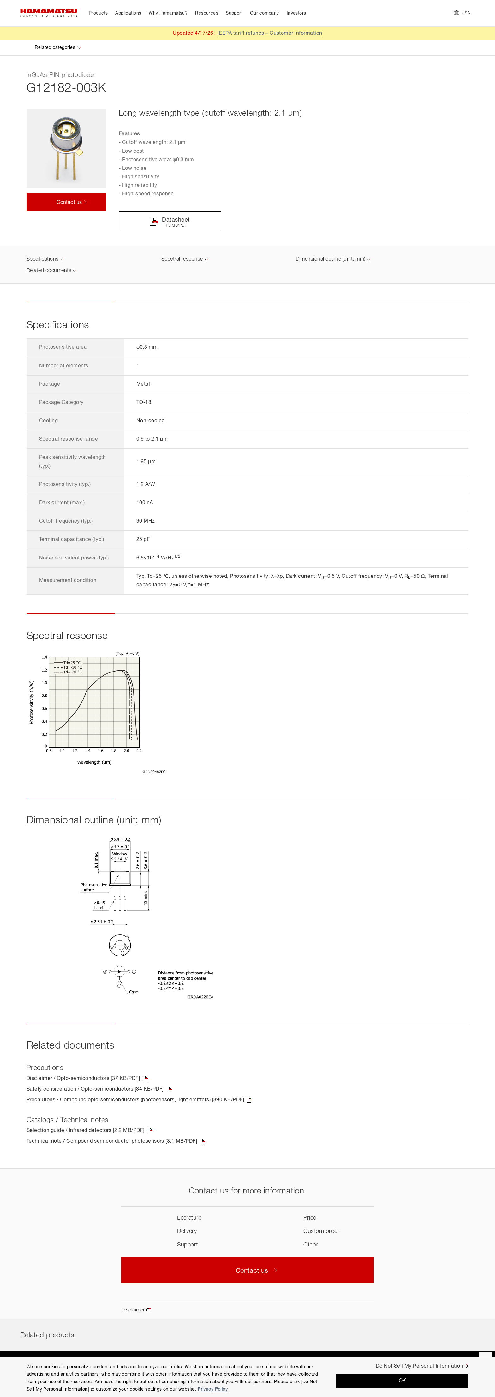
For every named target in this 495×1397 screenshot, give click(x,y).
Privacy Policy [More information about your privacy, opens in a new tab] (213, 1389)
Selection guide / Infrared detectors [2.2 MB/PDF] (86, 1130)
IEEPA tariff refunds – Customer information (270, 33)
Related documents (49, 270)
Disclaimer (133, 1310)
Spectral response (182, 259)
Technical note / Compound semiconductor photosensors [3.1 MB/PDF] (112, 1141)
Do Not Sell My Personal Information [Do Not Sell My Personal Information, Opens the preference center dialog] (419, 1366)
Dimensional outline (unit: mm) (330, 259)
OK (402, 1380)
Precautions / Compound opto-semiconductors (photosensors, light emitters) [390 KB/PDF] (135, 1100)
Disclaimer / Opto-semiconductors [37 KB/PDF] (83, 1078)
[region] (247, 1377)
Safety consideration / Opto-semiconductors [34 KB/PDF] (95, 1089)
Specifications (43, 259)
